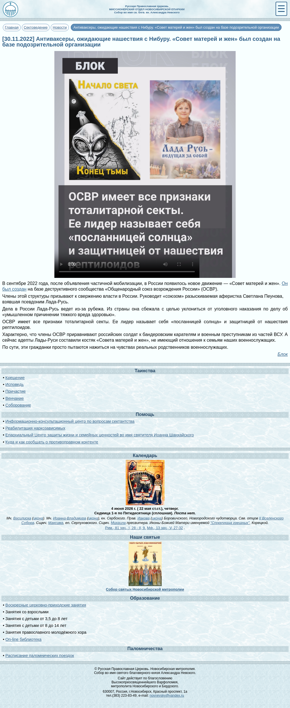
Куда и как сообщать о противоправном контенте (51, 442)
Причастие (15, 391)
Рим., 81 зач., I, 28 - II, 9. (125, 528)
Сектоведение (36, 27)
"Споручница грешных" (230, 523)
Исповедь (14, 384)
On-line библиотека (23, 639)
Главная (12, 27)
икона (38, 518)
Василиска (22, 518)
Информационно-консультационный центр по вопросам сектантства (70, 421)
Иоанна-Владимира (69, 518)
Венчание (14, 398)
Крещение (15, 377)
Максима (55, 523)
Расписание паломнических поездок (39, 655)
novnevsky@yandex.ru (167, 696)
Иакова (143, 518)
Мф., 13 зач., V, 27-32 (165, 528)
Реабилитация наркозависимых (35, 428)
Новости (60, 27)
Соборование (18, 405)
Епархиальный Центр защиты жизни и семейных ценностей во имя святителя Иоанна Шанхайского (99, 435)
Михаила (118, 523)
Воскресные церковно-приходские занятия (45, 605)
